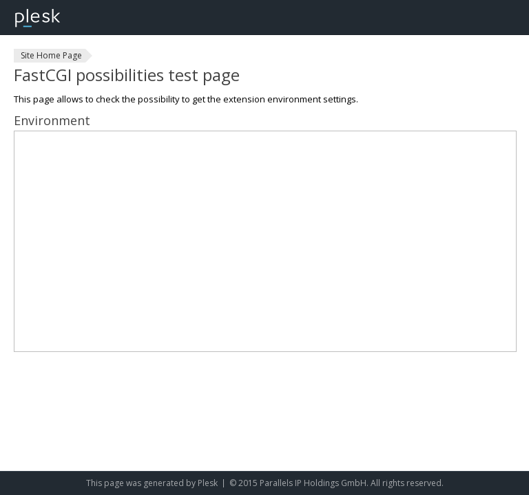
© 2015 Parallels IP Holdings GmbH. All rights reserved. (336, 483)
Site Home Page (51, 55)
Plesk (208, 483)
